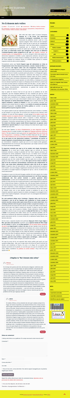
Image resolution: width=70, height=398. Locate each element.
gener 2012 (53, 228)
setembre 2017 (54, 132)
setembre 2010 (54, 262)
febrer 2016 (53, 150)
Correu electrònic (7, 362)
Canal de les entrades (56, 292)
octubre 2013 (53, 197)
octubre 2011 (53, 237)
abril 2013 (52, 209)
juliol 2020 (52, 107)
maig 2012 (53, 225)
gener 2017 (53, 141)
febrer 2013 (53, 216)
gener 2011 (53, 250)
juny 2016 (52, 147)
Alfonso (8, 263)
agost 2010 (53, 265)
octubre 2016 (53, 144)
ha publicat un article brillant (25, 248)
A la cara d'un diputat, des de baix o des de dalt (16, 383)
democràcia (19, 28)
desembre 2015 (54, 153)
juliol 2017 (52, 138)
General (52, 41)
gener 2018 (53, 129)
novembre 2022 (54, 104)
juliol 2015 (52, 160)
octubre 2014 (53, 172)
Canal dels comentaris (56, 296)
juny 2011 (52, 243)
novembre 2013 (54, 194)
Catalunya (12, 28)
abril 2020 (52, 110)
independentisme (39, 28)
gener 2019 (53, 119)
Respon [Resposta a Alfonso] (43, 294)
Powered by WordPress (38, 394)
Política (34, 26)
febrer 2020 (53, 113)
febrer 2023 (53, 97)
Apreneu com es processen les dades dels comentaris (22, 379)
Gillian (48, 394)
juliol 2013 (52, 203)
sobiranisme (23, 29)
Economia (52, 38)
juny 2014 (52, 181)
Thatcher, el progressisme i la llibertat (13, 386)
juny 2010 (52, 271)
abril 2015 (52, 166)
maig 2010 (53, 275)
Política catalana (40, 26)
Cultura (52, 35)
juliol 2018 (52, 122)
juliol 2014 (52, 178)
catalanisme (6, 28)
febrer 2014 (53, 188)
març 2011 (53, 247)
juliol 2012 (52, 222)
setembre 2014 (54, 175)
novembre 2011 (54, 234)
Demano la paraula (14, 7)
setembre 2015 (54, 156)
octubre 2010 (53, 259)
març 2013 (53, 212)
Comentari (5, 341)
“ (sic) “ (24, 135)
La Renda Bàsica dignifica (57, 79)
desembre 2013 (54, 191)
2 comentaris (25, 27)
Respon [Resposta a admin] (43, 332)
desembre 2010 (54, 253)
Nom (3, 359)
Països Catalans (6, 29)
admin (4, 26)
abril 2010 (52, 278)
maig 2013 (53, 206)
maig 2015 (53, 163)
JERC (55, 54)
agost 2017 (53, 135)
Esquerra (56, 51)
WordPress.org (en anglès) (57, 299)
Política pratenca (56, 61)
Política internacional (57, 58)
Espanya (25, 28)
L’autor (2, 17)
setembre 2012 (54, 219)
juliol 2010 (52, 268)
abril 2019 (52, 116)
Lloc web (4, 365)
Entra (51, 289)
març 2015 (53, 169)
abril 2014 (52, 184)
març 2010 (53, 281)
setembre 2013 (54, 200)
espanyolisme (31, 28)
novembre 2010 (54, 256)
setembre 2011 (54, 240)
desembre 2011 (54, 231)
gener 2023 (53, 101)
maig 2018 (53, 125)
